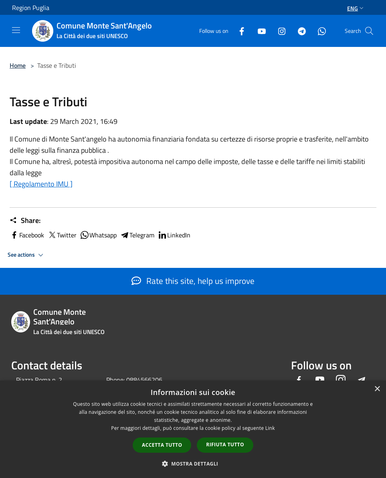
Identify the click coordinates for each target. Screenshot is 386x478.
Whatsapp (98, 235)
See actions (27, 255)
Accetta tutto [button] (162, 445)
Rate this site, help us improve (193, 280)
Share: (25, 220)
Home (18, 65)
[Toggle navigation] (16, 30)
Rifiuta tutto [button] (225, 444)
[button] (193, 463)
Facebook (27, 235)
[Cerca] (369, 31)
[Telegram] (299, 30)
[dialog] (193, 429)
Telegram (137, 235)
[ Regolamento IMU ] (41, 183)
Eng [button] (356, 8)
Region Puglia (30, 7)
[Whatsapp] (319, 30)
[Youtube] (259, 30)
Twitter (62, 235)
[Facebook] (238, 30)
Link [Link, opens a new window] (270, 428)
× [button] (377, 389)
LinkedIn (174, 235)
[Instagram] (279, 30)
